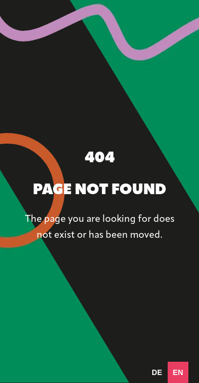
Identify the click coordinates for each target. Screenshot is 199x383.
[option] (156, 372)
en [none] (178, 372)
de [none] (157, 372)
